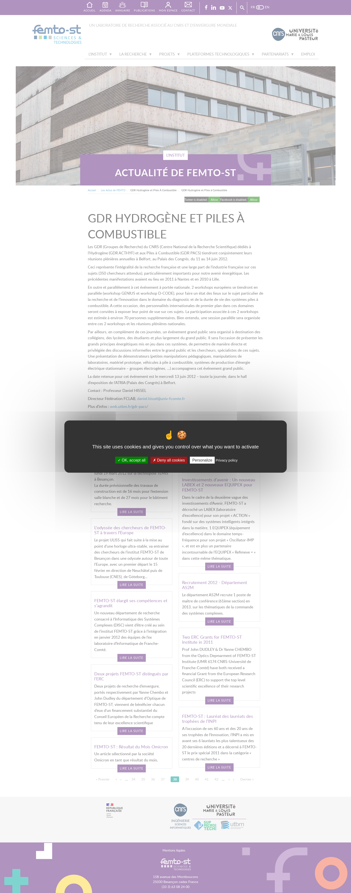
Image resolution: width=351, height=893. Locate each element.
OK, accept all (132, 460)
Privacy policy (227, 460)
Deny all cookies (169, 460)
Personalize (202, 460)
